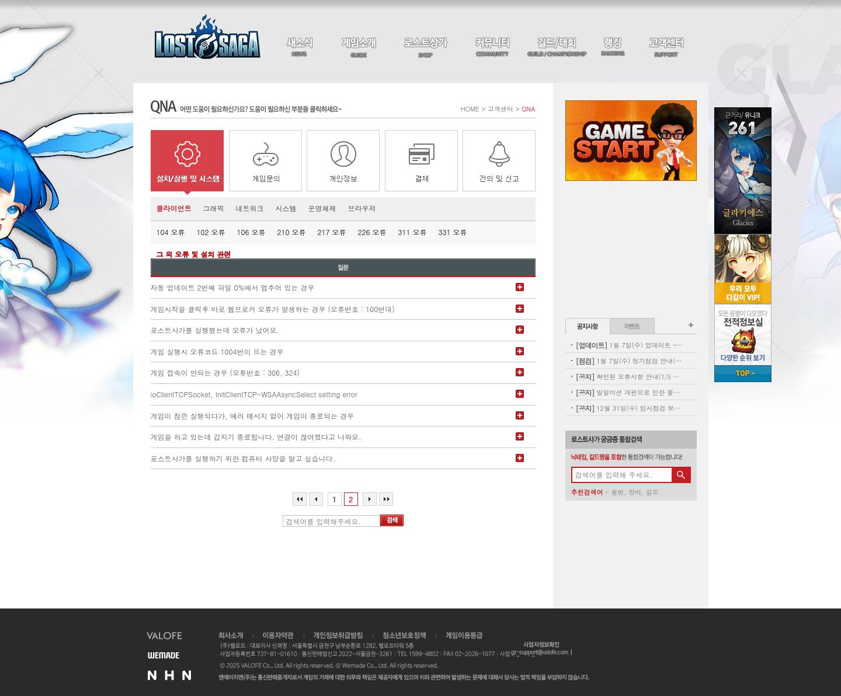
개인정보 (343, 162)
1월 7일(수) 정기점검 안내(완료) (630, 361)
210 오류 (291, 232)
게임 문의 (265, 162)
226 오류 (372, 232)
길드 (652, 492)
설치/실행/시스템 (187, 162)
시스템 (286, 208)
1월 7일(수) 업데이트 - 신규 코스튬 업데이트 (630, 345)
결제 (421, 162)
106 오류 (251, 232)
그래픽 (213, 208)
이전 (316, 499)
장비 (634, 492)
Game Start (631, 140)
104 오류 (171, 232)
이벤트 (632, 326)
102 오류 (211, 232)
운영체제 (322, 208)
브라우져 (362, 208)
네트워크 (250, 208)
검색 (392, 520)
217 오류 (332, 232)
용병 (617, 492)
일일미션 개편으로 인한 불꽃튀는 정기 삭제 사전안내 (630, 392)
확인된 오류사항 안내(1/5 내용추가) (630, 377)
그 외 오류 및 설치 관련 (194, 254)
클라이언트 (174, 208)
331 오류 (453, 232)
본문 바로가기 (0, 0)
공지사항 (587, 326)
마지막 (386, 499)
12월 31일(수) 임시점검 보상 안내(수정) (630, 408)
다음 (370, 499)
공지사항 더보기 (691, 325)
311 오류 (412, 232)
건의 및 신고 (499, 162)
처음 (300, 499)
